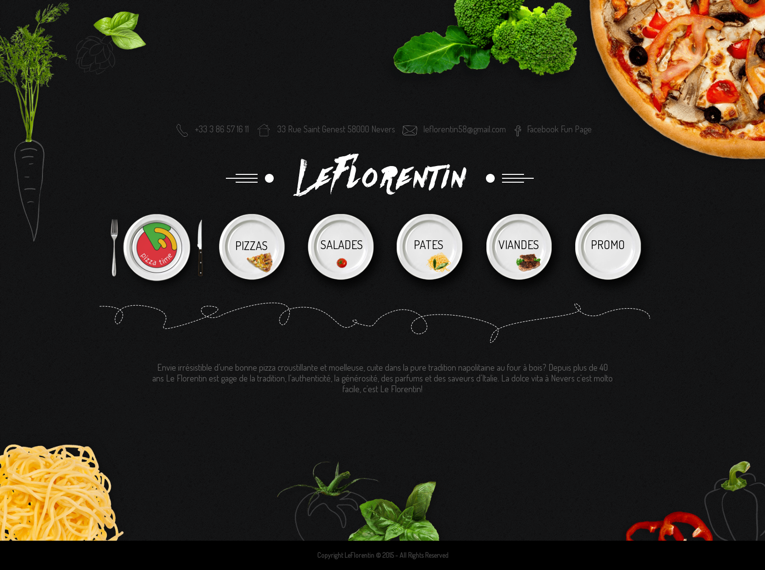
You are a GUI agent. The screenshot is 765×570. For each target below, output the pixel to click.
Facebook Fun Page (559, 129)
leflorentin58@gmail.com (454, 129)
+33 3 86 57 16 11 (211, 129)
